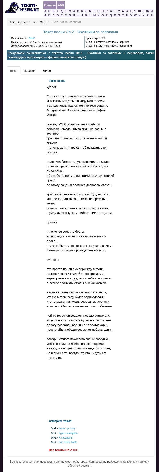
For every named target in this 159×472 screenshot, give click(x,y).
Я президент (66, 437)
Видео (46, 70)
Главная (50, 5)
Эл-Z (43, 22)
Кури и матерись (68, 433)
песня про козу (67, 428)
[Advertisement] (26, 138)
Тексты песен (18, 22)
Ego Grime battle (68, 442)
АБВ (61, 5)
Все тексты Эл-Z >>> (63, 450)
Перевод (29, 70)
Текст (13, 70)
